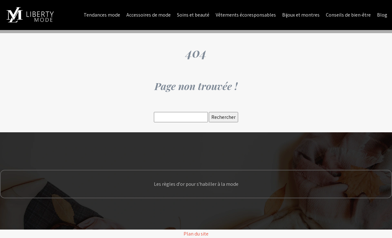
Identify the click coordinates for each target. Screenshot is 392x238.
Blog (382, 15)
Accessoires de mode (148, 15)
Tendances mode (102, 15)
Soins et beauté (193, 15)
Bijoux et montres (301, 15)
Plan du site (196, 233)
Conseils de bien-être (348, 15)
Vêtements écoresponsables (246, 15)
